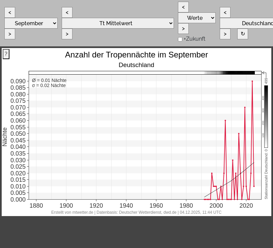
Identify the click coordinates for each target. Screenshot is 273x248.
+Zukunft (194, 39)
